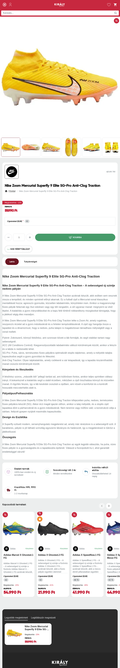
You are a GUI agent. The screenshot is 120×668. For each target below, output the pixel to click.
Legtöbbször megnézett (43, 617)
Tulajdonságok (30, 261)
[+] (29, 237)
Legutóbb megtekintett (16, 617)
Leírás (12, 261)
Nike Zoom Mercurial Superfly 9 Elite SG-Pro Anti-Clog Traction (36, 628)
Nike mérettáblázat (20, 249)
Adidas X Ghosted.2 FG (51, 555)
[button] (75, 237)
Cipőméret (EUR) (14, 221)
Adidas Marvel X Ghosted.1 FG (18, 556)
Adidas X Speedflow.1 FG (86, 555)
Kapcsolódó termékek (14, 504)
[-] (8, 237)
